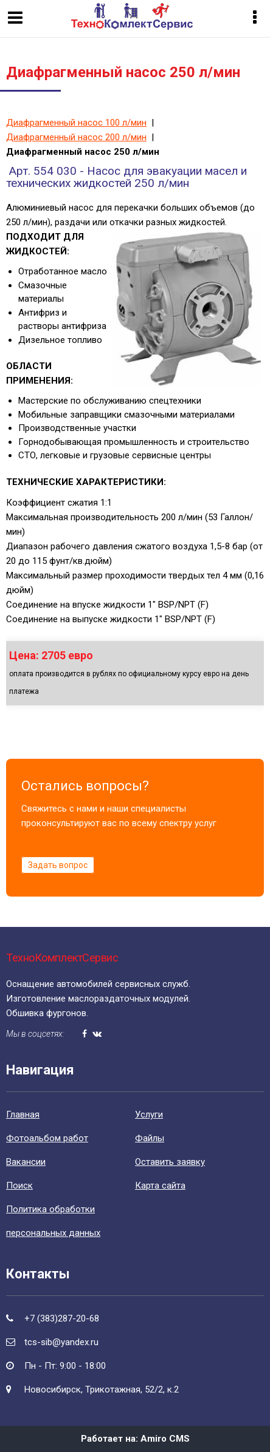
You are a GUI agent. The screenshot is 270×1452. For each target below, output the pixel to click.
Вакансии (26, 1161)
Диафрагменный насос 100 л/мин (76, 122)
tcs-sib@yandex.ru (61, 1342)
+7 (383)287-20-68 (61, 1318)
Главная (23, 1114)
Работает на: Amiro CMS (135, 1438)
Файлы (149, 1138)
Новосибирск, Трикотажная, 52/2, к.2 (101, 1389)
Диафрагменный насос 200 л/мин (76, 137)
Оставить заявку (170, 1161)
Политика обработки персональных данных (53, 1221)
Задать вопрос (58, 865)
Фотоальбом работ (47, 1138)
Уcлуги (149, 1114)
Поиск (19, 1185)
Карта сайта (160, 1185)
